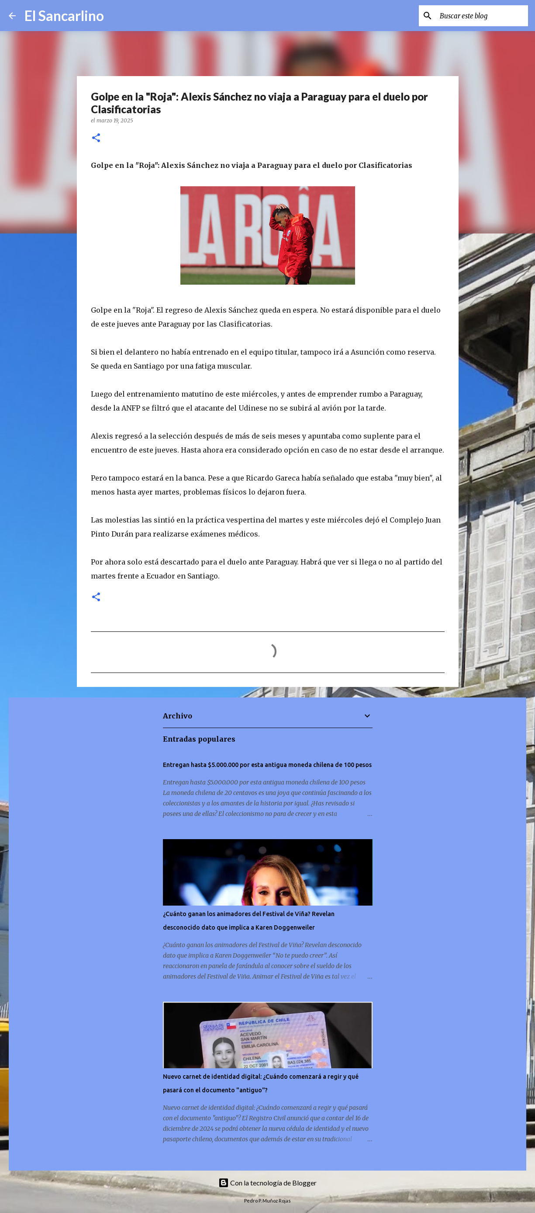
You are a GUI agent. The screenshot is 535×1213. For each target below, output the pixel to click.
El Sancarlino (64, 15)
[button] (96, 138)
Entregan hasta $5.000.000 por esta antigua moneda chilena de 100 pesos (267, 764)
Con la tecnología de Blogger (267, 1182)
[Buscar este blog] (482, 15)
